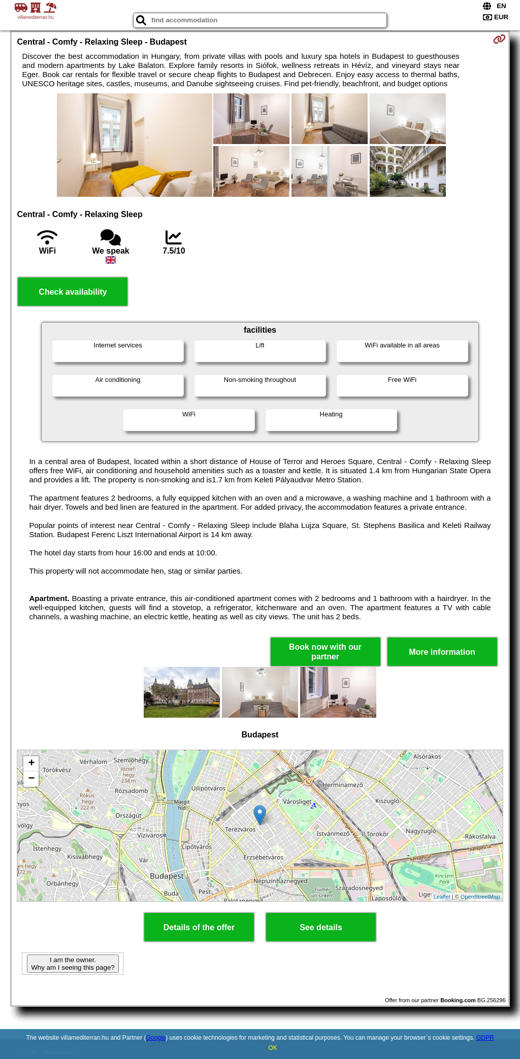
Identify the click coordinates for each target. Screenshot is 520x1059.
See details (321, 927)
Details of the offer (199, 927)
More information (442, 652)
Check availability (73, 292)
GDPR (485, 1037)
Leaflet (442, 897)
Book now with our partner (325, 652)
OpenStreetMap (480, 897)
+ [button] (31, 763)
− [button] (31, 779)
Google (156, 1037)
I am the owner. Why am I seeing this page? (72, 963)
